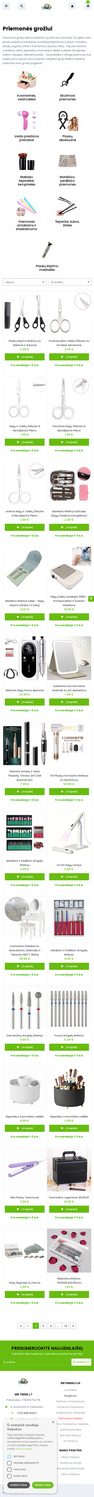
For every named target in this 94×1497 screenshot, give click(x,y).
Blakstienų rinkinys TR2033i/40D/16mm (69, 1281)
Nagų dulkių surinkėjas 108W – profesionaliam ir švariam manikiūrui (69, 601)
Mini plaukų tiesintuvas (25, 1197)
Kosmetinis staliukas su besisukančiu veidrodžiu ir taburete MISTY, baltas (24, 950)
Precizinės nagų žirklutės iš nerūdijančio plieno (69, 428)
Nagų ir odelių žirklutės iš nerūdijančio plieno (24, 428)
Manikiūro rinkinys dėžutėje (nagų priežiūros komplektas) (69, 513)
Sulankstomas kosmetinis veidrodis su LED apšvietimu (69, 688)
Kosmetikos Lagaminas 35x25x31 (69, 1197)
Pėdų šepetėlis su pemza (24, 1283)
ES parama (70, 1441)
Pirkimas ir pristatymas (70, 1401)
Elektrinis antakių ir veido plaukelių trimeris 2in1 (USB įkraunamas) (24, 776)
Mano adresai (70, 1474)
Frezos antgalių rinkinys (69, 1035)
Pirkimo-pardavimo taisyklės (70, 1424)
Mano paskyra (71, 1457)
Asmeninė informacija (70, 1468)
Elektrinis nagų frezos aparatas (25, 690)
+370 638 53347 (27, 1413)
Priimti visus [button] (42, 1485)
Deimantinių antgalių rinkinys (25, 1035)
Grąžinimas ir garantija (70, 1413)
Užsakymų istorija (71, 1463)
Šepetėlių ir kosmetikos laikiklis (69, 1116)
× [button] (53, 1422)
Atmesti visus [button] (18, 1485)
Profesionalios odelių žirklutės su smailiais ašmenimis (69, 343)
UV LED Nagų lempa (69, 865)
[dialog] (30, 1456)
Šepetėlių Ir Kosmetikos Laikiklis (25, 1116)
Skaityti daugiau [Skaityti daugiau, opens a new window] (24, 1448)
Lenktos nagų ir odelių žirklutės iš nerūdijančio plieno (25, 513)
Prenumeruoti (81, 1362)
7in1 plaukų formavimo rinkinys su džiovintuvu (69, 778)
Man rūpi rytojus (70, 1435)
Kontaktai (71, 1390)
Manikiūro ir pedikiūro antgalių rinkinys (24, 863)
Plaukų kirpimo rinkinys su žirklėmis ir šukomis (25, 343)
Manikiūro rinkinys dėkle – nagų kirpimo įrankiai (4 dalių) (24, 603)
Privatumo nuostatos (70, 1407)
